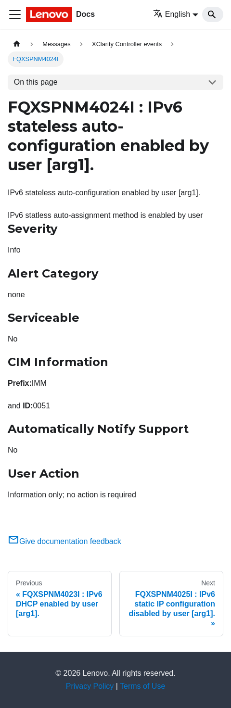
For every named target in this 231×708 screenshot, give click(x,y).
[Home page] (17, 44)
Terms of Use (142, 686)
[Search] (212, 14)
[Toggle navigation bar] (15, 14)
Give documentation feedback (64, 541)
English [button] (171, 14)
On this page (36, 82)
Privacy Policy (90, 686)
